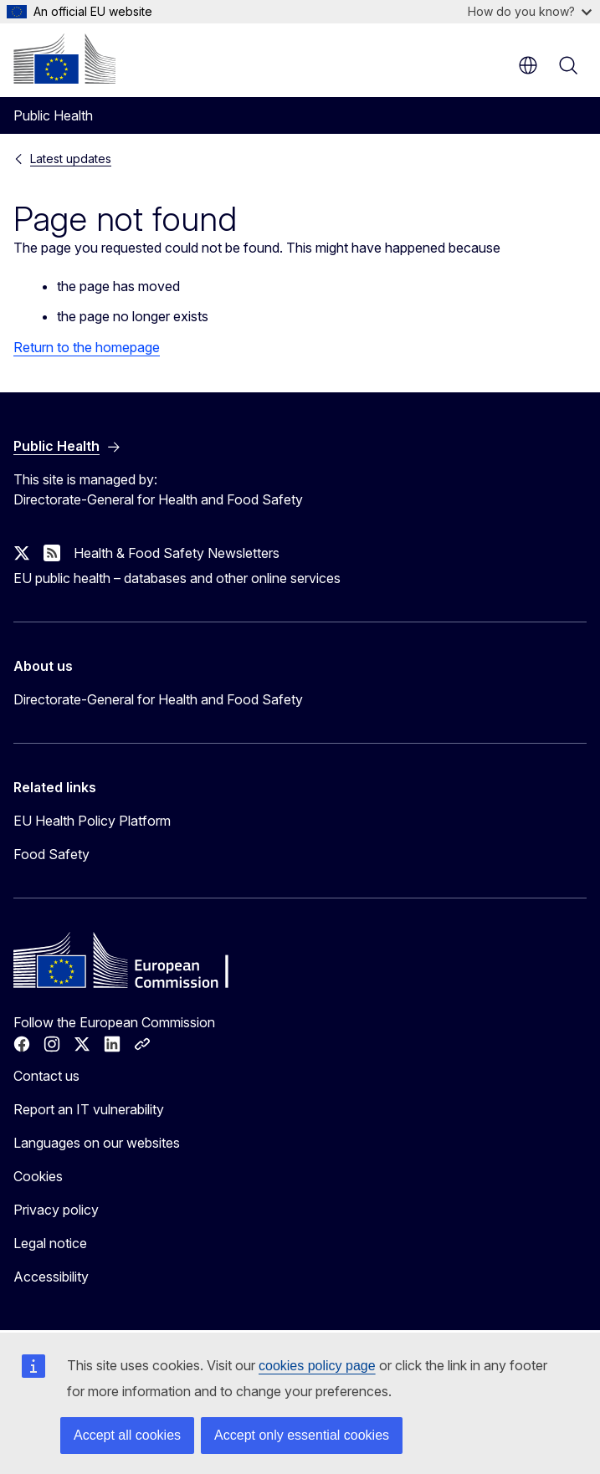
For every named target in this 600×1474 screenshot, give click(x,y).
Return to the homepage (86, 347)
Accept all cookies (127, 1435)
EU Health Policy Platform (92, 820)
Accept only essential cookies (301, 1435)
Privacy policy (56, 1209)
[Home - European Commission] (64, 58)
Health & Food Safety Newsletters (176, 553)
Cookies (38, 1176)
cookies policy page (317, 1366)
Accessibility (51, 1276)
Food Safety (51, 854)
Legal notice (50, 1243)
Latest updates (70, 158)
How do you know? (530, 11)
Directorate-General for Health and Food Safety (158, 699)
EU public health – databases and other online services (177, 578)
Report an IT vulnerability (88, 1109)
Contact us (46, 1075)
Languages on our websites (96, 1142)
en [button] (528, 65)
